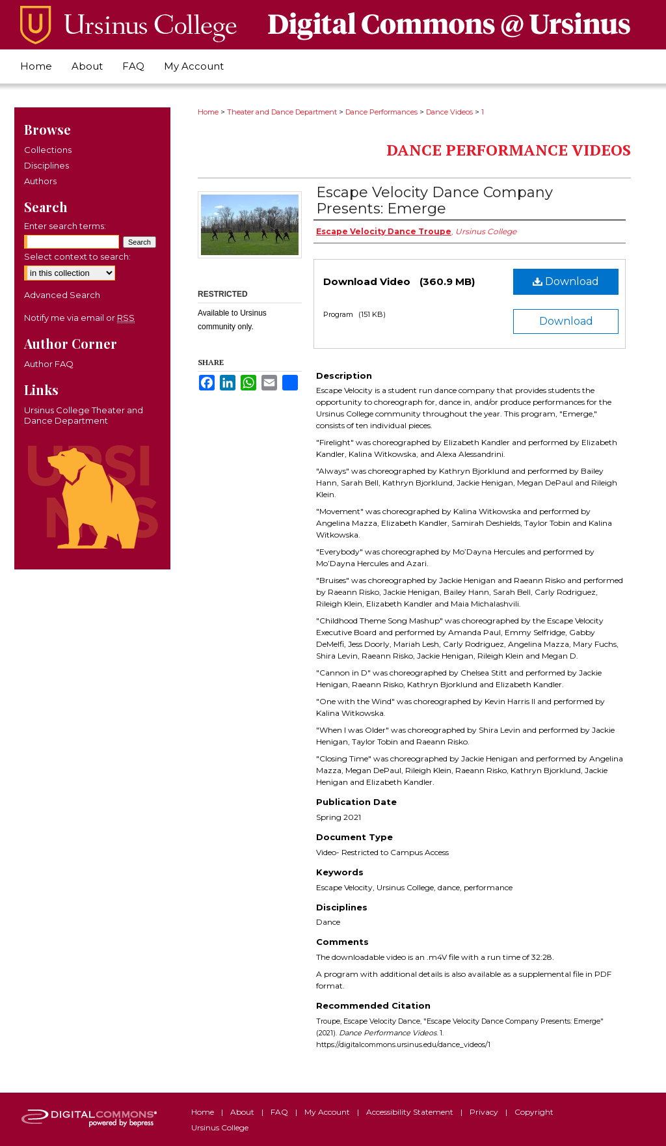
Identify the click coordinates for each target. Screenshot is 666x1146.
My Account (328, 1112)
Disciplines (46, 165)
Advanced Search (62, 295)
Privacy (485, 1112)
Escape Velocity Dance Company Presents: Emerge (434, 200)
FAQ (280, 1112)
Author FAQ (48, 364)
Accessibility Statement (410, 1112)
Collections (48, 149)
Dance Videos (449, 111)
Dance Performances (381, 111)
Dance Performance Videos (508, 149)
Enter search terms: (65, 226)
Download (566, 281)
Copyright (533, 1112)
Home (208, 111)
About (243, 1112)
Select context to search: (77, 256)
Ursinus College (219, 1127)
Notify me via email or (79, 317)
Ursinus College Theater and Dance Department (83, 415)
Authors (40, 181)
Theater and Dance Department (282, 111)
